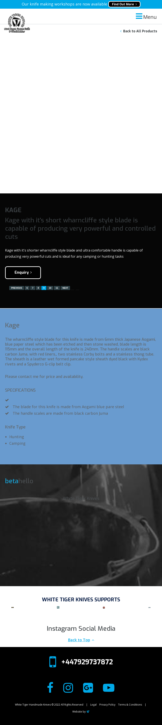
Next (65, 288)
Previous (16, 288)
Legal (93, 704)
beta (11, 481)
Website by (81, 711)
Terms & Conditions (130, 704)
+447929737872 (87, 662)
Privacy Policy (107, 704)
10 (50, 288)
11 (57, 288)
